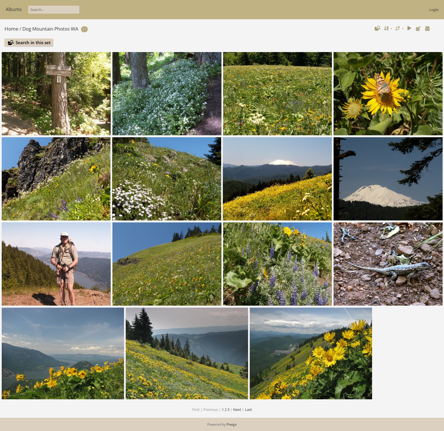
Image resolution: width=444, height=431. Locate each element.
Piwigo (232, 424)
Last (248, 409)
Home (11, 28)
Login (434, 9)
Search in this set (33, 42)
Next (237, 409)
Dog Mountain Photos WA (50, 28)
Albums (14, 9)
